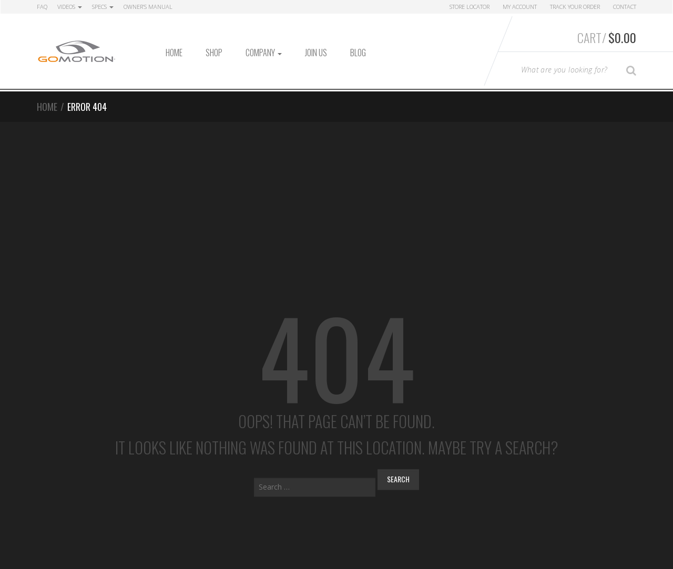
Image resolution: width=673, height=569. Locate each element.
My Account (520, 7)
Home (174, 52)
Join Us (316, 52)
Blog (358, 52)
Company (264, 52)
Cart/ (606, 37)
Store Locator (470, 7)
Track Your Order (575, 7)
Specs (103, 7)
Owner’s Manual (148, 7)
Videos (69, 7)
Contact (624, 7)
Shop (214, 52)
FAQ (42, 7)
